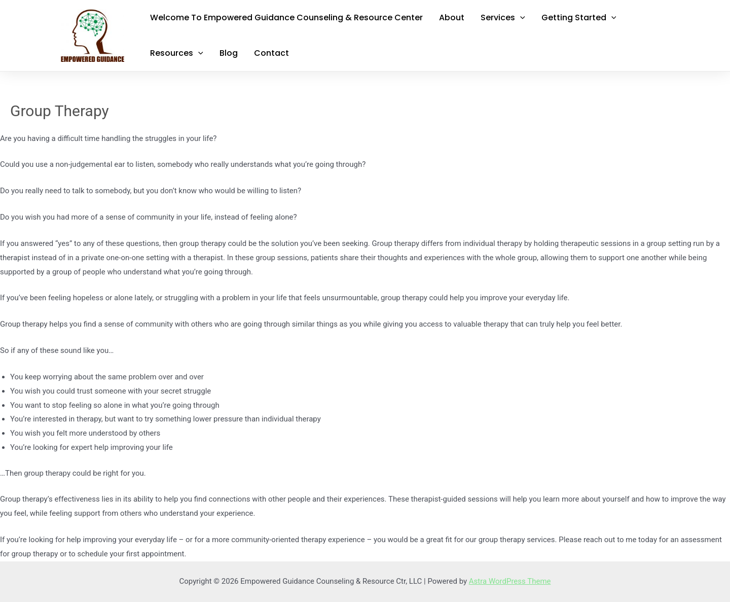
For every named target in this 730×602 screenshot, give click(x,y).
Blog (229, 53)
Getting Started (578, 18)
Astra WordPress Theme (510, 581)
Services (503, 18)
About (451, 17)
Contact (271, 53)
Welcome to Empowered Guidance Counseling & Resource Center (286, 17)
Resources (176, 53)
